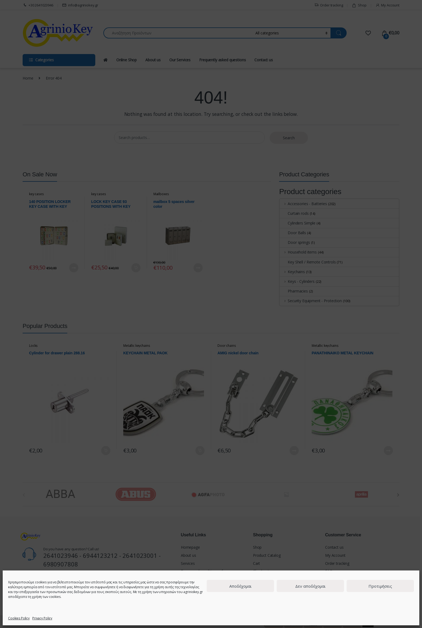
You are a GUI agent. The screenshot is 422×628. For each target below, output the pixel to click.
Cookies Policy (19, 618)
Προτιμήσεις (380, 586)
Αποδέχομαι (240, 586)
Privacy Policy (42, 618)
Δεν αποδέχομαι (310, 586)
